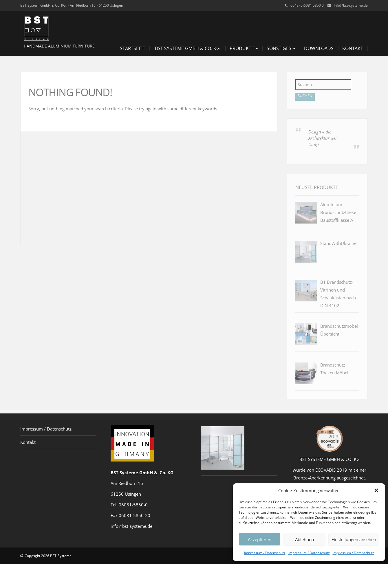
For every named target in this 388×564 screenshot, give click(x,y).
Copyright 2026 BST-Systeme (48, 555)
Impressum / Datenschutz (264, 552)
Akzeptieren (259, 539)
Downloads (319, 48)
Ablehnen (304, 539)
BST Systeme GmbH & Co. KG (187, 48)
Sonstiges (281, 48)
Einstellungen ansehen (354, 539)
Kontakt (352, 48)
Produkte (244, 48)
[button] (376, 490)
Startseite (132, 48)
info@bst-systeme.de (351, 5)
